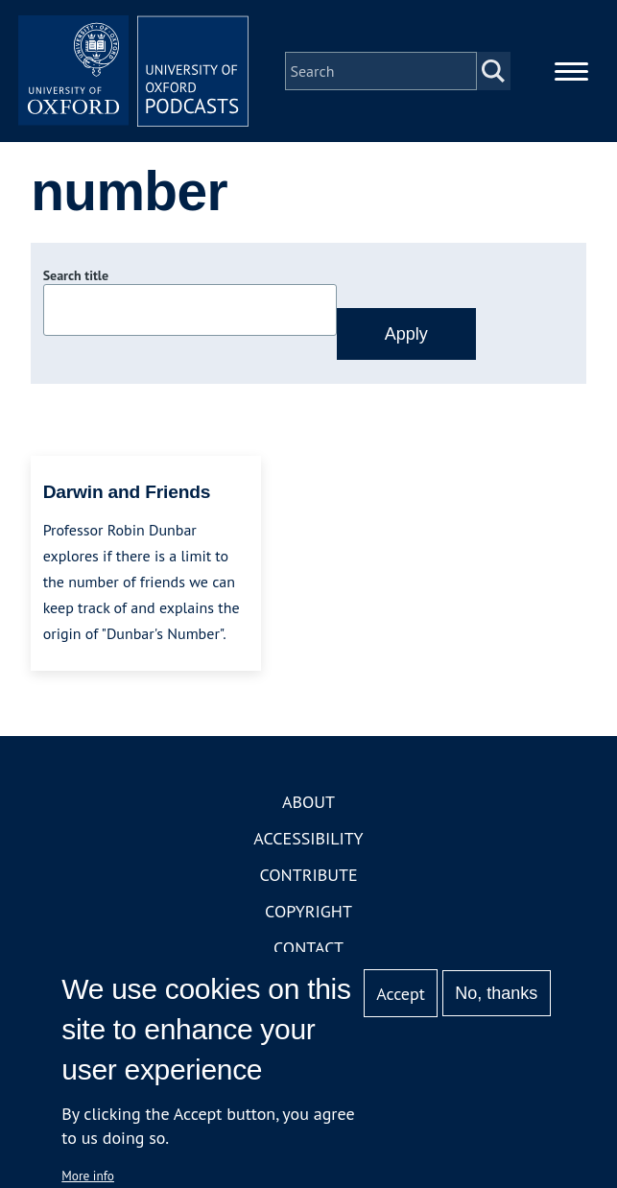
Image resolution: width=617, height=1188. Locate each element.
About (308, 802)
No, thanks (496, 993)
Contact (308, 948)
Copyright (308, 911)
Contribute (308, 875)
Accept (400, 994)
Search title (75, 275)
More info (87, 1175)
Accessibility (308, 838)
